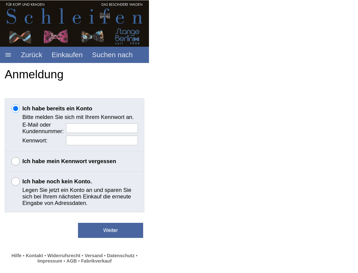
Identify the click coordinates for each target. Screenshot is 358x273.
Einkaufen (67, 55)
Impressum (49, 260)
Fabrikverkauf (96, 260)
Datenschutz (121, 255)
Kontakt (34, 255)
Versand (93, 255)
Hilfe (16, 255)
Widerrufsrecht (63, 255)
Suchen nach (112, 55)
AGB (72, 260)
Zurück (31, 55)
